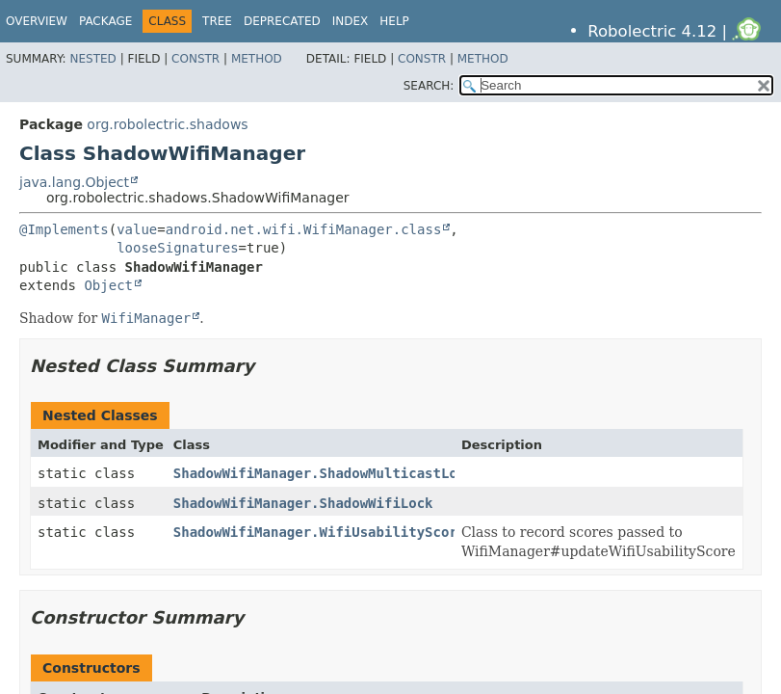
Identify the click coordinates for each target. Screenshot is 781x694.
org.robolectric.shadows (167, 124)
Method (256, 59)
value (137, 229)
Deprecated (282, 21)
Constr (195, 59)
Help (394, 21)
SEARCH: (429, 86)
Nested (92, 59)
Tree (217, 21)
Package (105, 21)
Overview (36, 21)
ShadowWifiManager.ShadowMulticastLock (323, 473)
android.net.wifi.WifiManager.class (304, 229)
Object (108, 285)
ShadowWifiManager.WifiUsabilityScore (319, 532)
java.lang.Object (74, 182)
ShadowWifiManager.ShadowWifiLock (303, 503)
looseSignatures (177, 247)
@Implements (64, 229)
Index (350, 21)
